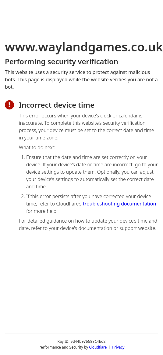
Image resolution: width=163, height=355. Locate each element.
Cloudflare (98, 347)
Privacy (118, 347)
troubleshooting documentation (119, 203)
